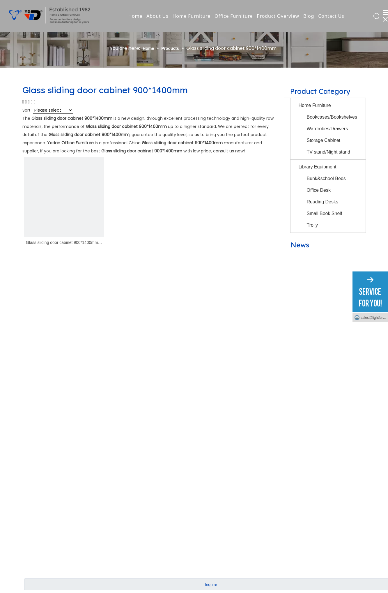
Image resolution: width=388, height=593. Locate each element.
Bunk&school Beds (326, 178)
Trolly (312, 225)
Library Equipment (317, 166)
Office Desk (319, 190)
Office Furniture (234, 16)
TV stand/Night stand (328, 151)
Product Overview (278, 16)
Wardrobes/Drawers (327, 128)
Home (135, 16)
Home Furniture (192, 16)
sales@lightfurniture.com (374, 317)
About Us (157, 16)
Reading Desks (323, 201)
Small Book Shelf (324, 213)
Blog (308, 16)
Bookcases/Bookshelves (332, 117)
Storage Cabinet (324, 140)
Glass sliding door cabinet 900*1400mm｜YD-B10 (64, 243)
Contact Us (331, 16)
